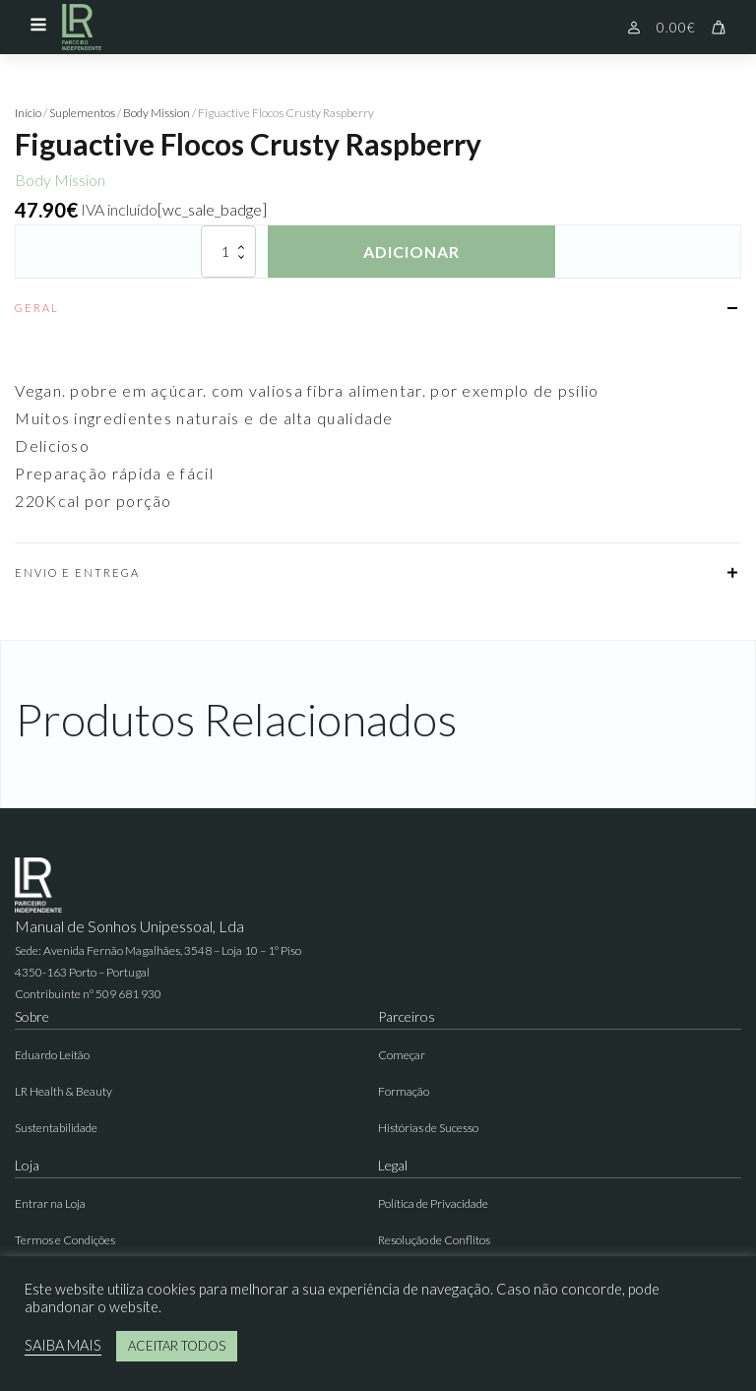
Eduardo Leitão (52, 1054)
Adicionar (411, 251)
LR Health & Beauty (63, 1091)
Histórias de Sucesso (428, 1127)
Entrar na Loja (50, 1203)
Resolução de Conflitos (434, 1240)
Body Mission (156, 112)
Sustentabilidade (56, 1127)
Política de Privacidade (433, 1203)
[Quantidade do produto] (228, 251)
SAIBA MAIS (63, 1345)
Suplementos (82, 112)
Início (28, 112)
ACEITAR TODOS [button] (176, 1346)
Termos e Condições (65, 1240)
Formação (403, 1091)
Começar (401, 1054)
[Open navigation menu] (38, 26)
